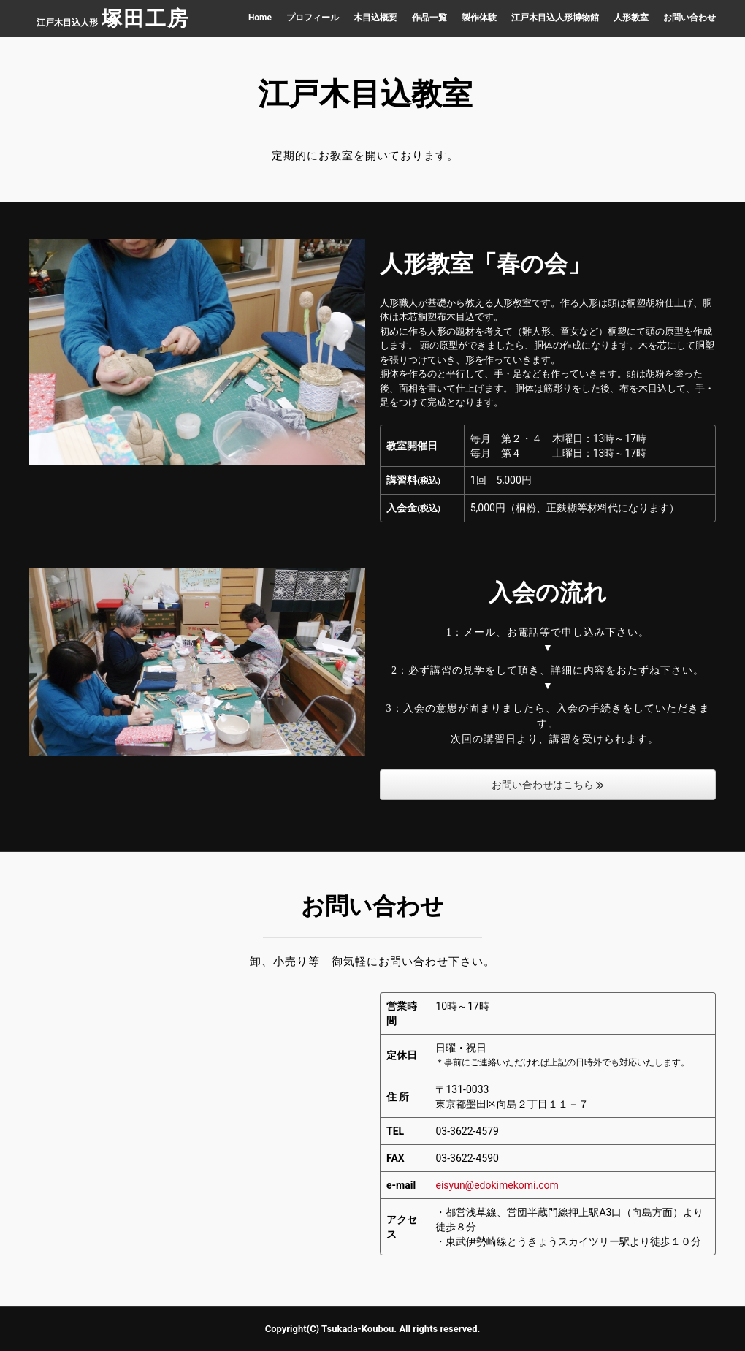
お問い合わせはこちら (548, 785)
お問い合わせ (689, 17)
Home (260, 17)
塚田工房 (145, 18)
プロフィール (312, 17)
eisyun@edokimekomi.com (496, 1185)
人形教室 (631, 17)
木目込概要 (375, 17)
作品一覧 (429, 17)
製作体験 (479, 17)
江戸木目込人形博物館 (555, 17)
